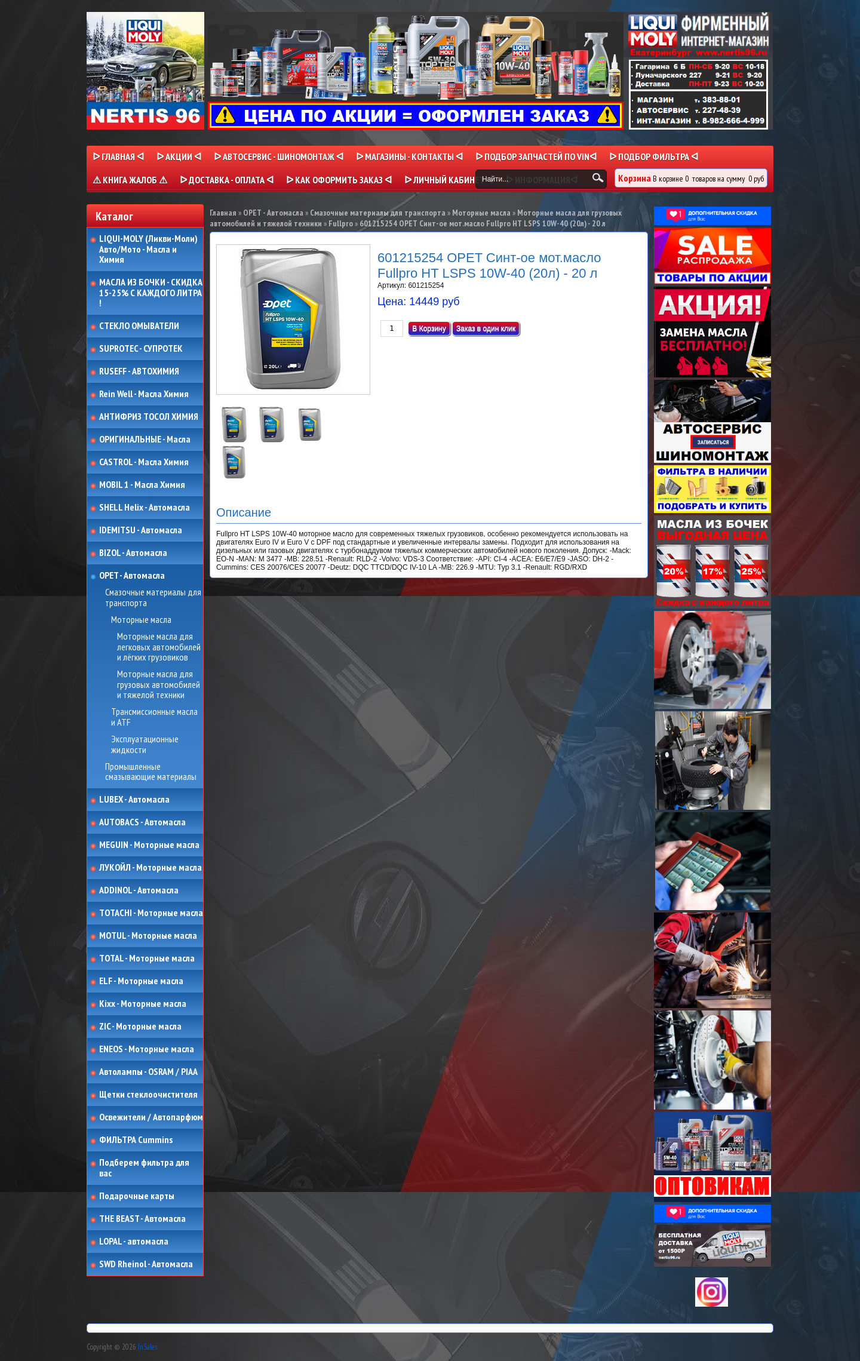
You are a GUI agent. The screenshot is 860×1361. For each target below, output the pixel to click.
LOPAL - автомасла (133, 1241)
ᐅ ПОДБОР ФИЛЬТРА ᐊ (653, 156)
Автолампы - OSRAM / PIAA (148, 1072)
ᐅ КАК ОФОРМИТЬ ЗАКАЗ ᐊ (339, 180)
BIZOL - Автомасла (133, 553)
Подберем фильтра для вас (144, 1167)
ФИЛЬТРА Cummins (136, 1140)
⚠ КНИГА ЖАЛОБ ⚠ (130, 180)
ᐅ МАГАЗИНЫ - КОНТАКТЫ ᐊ (409, 156)
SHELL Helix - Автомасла (144, 507)
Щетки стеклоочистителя (148, 1094)
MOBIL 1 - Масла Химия (142, 485)
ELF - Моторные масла (141, 981)
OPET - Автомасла (132, 575)
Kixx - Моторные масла (142, 1004)
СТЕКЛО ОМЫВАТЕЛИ (139, 326)
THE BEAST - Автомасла (142, 1218)
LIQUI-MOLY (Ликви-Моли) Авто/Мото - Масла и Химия (149, 249)
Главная (223, 212)
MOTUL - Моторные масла (148, 935)
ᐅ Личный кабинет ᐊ (448, 180)
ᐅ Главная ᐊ (118, 156)
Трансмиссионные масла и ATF (154, 716)
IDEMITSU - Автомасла (140, 530)
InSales (147, 1347)
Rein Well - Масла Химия (144, 394)
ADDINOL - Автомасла (139, 890)
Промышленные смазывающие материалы (150, 771)
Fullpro (340, 223)
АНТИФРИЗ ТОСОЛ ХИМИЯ (148, 416)
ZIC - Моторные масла (140, 1026)
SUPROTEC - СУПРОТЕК (141, 348)
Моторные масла (141, 620)
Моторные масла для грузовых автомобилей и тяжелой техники (158, 685)
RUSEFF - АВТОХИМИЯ (139, 371)
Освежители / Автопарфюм (151, 1117)
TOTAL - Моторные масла (147, 958)
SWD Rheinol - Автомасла (146, 1264)
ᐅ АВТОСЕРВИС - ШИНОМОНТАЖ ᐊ (278, 156)
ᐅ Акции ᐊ (178, 156)
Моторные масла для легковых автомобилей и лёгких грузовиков (159, 647)
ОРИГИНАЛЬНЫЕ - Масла (145, 439)
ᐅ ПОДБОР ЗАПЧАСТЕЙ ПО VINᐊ (536, 156)
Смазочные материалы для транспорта (153, 597)
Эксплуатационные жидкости (145, 744)
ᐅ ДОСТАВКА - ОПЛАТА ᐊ (227, 180)
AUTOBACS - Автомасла (142, 822)
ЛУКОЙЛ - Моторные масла (150, 867)
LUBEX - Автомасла (134, 799)
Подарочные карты (136, 1196)
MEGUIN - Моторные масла (149, 845)
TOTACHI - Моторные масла (151, 913)
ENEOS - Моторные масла (146, 1049)
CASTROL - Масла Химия (144, 462)
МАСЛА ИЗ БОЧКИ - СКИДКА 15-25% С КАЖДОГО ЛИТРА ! (150, 293)
